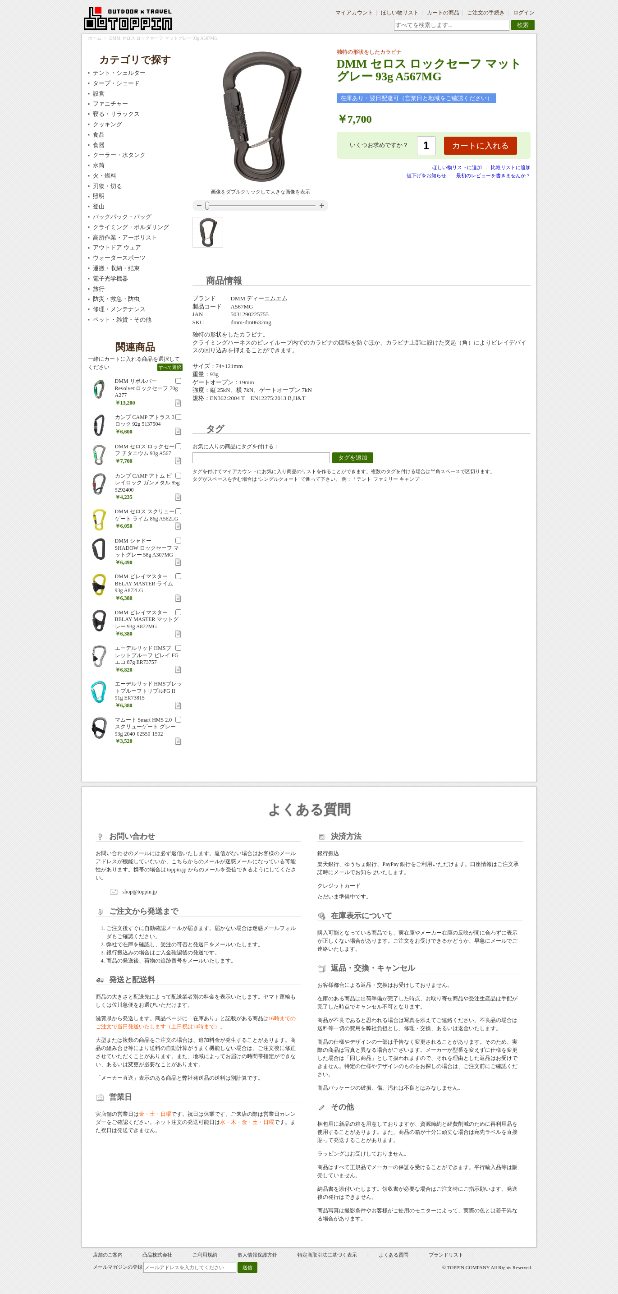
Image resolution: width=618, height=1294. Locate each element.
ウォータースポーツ (119, 257)
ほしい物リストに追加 (457, 167)
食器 (99, 145)
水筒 (99, 165)
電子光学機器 (110, 278)
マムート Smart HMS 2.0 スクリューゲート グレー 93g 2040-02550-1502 (145, 727)
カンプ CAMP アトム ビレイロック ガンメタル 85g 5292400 (147, 483)
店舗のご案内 (108, 1254)
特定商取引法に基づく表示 (328, 1254)
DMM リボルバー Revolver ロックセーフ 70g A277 (146, 388)
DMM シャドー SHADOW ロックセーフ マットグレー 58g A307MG (147, 548)
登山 (99, 206)
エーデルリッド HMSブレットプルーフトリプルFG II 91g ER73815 (148, 691)
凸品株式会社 (157, 1254)
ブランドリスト (446, 1254)
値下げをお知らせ (426, 175)
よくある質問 (393, 1254)
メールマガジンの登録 (117, 1267)
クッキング (107, 124)
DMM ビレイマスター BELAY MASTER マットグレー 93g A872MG (147, 619)
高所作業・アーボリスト (125, 237)
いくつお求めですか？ (379, 145)
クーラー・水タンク (119, 155)
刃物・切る (107, 186)
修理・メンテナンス (119, 309)
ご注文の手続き (486, 12)
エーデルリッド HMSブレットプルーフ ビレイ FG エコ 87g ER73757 (147, 655)
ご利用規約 (204, 1254)
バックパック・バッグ (122, 216)
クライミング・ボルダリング (131, 227)
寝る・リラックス (116, 114)
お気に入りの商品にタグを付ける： (235, 446)
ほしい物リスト (400, 12)
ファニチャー (110, 103)
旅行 (99, 289)
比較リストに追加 (511, 167)
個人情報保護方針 (257, 1254)
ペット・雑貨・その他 (122, 319)
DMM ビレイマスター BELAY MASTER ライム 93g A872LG (144, 583)
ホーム (94, 38)
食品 (99, 134)
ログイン (524, 12)
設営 (99, 93)
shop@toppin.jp (140, 892)
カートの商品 (443, 12)
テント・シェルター (119, 72)
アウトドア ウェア (117, 247)
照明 (99, 196)
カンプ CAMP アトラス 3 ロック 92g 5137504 (145, 421)
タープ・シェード (116, 83)
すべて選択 (170, 367)
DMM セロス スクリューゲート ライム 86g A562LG (147, 515)
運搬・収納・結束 (116, 268)
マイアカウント (354, 12)
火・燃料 (104, 175)
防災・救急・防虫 (116, 298)
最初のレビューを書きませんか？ (493, 175)
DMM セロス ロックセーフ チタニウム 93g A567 (144, 450)
